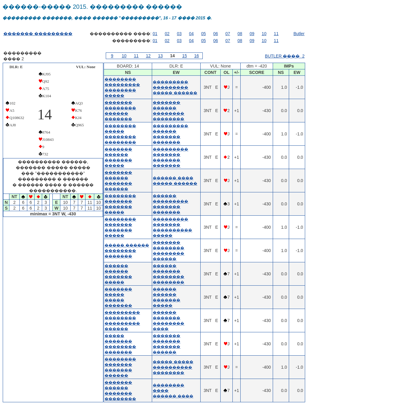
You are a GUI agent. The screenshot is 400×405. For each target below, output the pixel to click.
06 (215, 33)
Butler (299, 33)
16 (196, 55)
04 (191, 33)
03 (179, 33)
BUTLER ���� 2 (285, 56)
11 (276, 33)
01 (155, 33)
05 (203, 33)
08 (240, 33)
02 (167, 33)
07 (227, 33)
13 (160, 55)
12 (148, 55)
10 (264, 33)
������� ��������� (37, 33)
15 (184, 55)
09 (252, 33)
